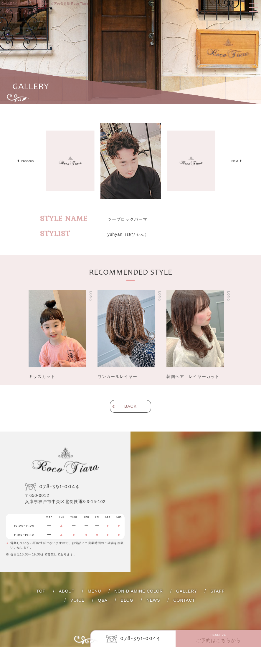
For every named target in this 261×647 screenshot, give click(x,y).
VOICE (77, 600)
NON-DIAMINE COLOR (138, 591)
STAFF (217, 591)
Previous (27, 161)
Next (235, 161)
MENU (94, 591)
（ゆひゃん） (128, 234)
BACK (130, 406)
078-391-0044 (140, 639)
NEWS (153, 600)
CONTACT (184, 600)
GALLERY (186, 591)
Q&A (103, 600)
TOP (41, 591)
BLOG (127, 600)
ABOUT (67, 591)
